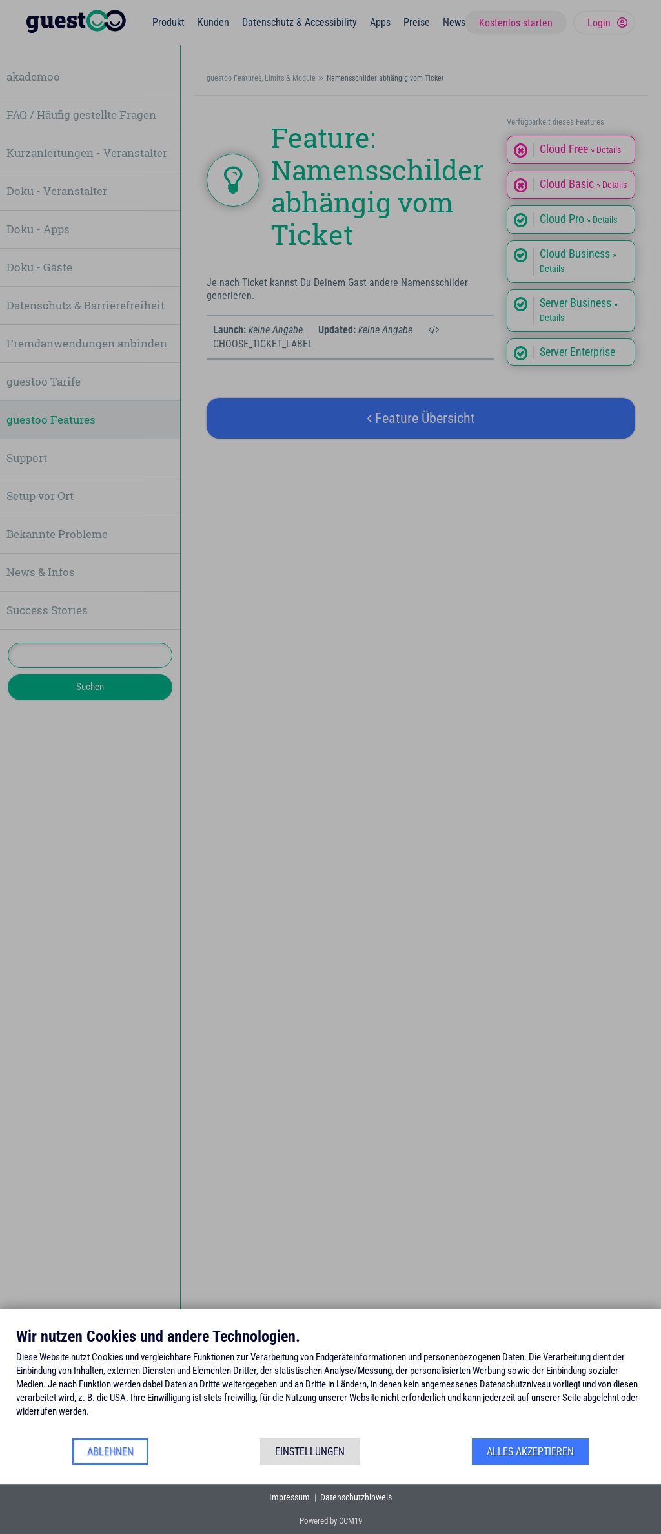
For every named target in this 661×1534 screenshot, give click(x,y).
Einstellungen (310, 1452)
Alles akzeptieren (530, 1452)
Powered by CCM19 (331, 1521)
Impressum (289, 1497)
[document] (330, 1382)
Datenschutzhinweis (356, 1497)
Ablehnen (110, 1452)
